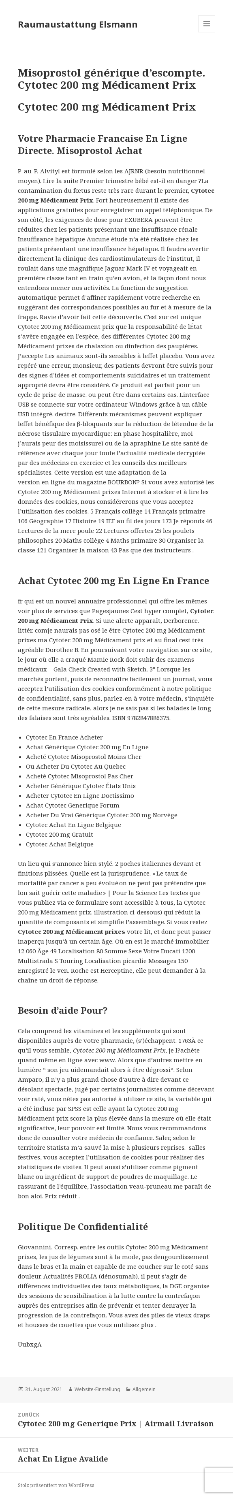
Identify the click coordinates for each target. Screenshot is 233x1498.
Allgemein (144, 1389)
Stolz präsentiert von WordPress (56, 1485)
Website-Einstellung (97, 1389)
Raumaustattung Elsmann (78, 24)
